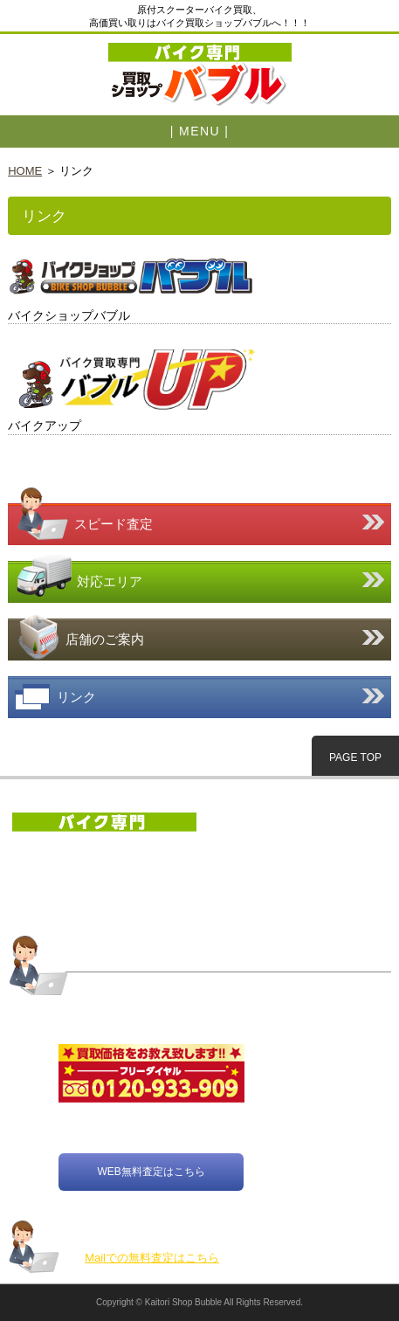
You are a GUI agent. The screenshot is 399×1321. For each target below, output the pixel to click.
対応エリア (199, 578)
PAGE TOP (355, 757)
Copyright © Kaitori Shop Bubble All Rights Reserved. (199, 1302)
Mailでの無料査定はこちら (152, 1257)
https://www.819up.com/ (199, 387)
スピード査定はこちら (199, 512)
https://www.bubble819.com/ (199, 283)
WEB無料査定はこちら (151, 1172)
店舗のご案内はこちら (199, 636)
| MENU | (199, 131)
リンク (199, 697)
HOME (25, 170)
